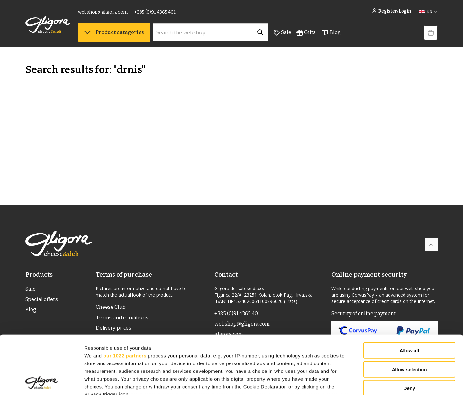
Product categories (114, 32)
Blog (331, 32)
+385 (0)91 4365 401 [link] (155, 12)
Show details (337, 382)
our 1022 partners (124, 300)
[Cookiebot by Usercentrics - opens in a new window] (42, 382)
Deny (409, 333)
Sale (282, 32)
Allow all (409, 296)
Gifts (306, 32)
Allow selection (409, 314)
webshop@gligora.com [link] (103, 12)
